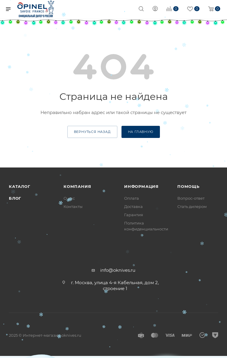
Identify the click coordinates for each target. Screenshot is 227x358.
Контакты (73, 206)
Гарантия (133, 214)
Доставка (133, 206)
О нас (69, 198)
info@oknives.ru (117, 270)
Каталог (19, 186)
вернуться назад (92, 132)
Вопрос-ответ (191, 198)
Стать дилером (192, 206)
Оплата (131, 198)
